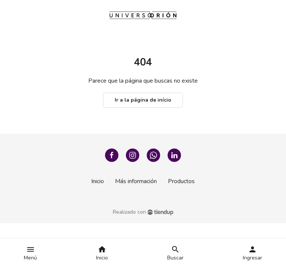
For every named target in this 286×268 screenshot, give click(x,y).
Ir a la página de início (143, 99)
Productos (181, 181)
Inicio (97, 181)
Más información (136, 181)
